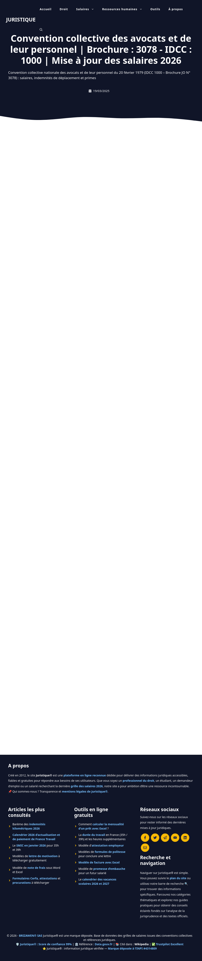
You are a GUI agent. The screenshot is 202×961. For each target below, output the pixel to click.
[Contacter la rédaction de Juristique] (145, 847)
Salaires (87, 9)
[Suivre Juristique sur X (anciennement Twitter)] (155, 837)
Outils (155, 9)
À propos (175, 9)
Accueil (46, 9)
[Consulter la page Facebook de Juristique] (145, 837)
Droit (64, 9)
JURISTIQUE (21, 19)
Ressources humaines (124, 9)
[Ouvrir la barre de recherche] (41, 30)
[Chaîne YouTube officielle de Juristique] (175, 837)
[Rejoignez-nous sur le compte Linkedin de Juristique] (185, 837)
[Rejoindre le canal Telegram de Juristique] (165, 837)
